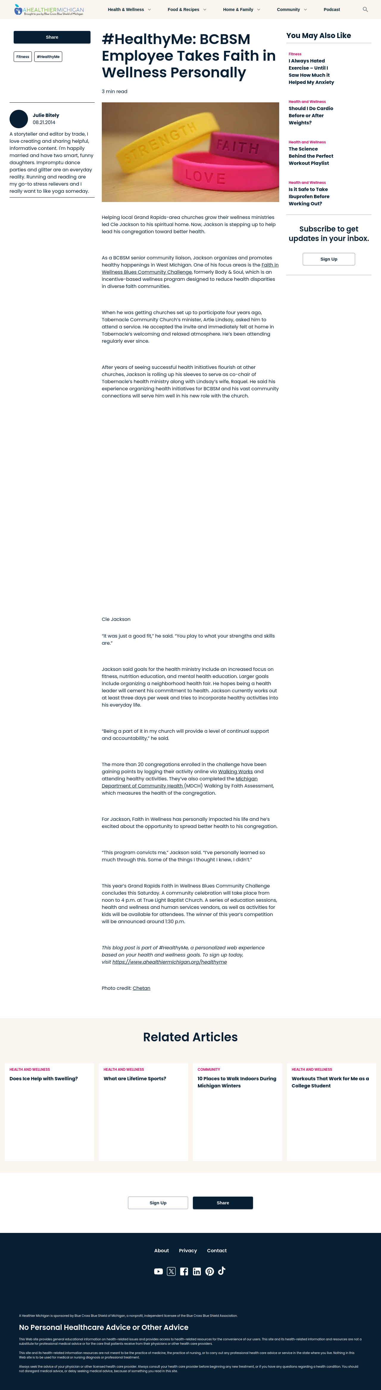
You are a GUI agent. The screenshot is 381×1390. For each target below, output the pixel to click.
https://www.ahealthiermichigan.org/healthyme (170, 962)
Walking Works (235, 771)
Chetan (141, 988)
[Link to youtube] (158, 1272)
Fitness (22, 56)
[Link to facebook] (184, 1272)
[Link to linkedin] (197, 1272)
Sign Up (329, 259)
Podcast (331, 9)
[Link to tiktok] (222, 1272)
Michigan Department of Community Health (180, 782)
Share (52, 37)
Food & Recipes (187, 9)
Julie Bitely (46, 115)
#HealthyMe (48, 56)
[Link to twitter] (171, 1272)
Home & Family (242, 9)
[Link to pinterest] (209, 1272)
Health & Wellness (130, 9)
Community (292, 9)
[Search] (365, 9)
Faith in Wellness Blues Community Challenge (190, 269)
